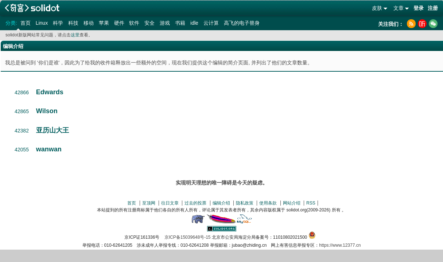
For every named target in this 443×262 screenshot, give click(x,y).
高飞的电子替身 (242, 23)
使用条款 (268, 203)
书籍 (180, 23)
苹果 (104, 23)
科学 (58, 23)
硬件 (119, 23)
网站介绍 (291, 203)
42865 (22, 111)
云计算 (211, 23)
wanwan (49, 149)
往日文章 (170, 203)
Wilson (47, 111)
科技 (73, 23)
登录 (418, 8)
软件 (134, 23)
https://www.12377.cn (340, 245)
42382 (22, 131)
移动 (88, 23)
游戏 (165, 23)
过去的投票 (195, 203)
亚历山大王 (52, 130)
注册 (433, 8)
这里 (75, 34)
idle (194, 23)
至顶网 (148, 203)
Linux (42, 23)
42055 (22, 149)
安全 (149, 23)
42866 (22, 92)
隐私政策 (244, 203)
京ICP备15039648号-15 (187, 237)
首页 (25, 23)
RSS (310, 203)
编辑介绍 (221, 203)
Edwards (49, 92)
